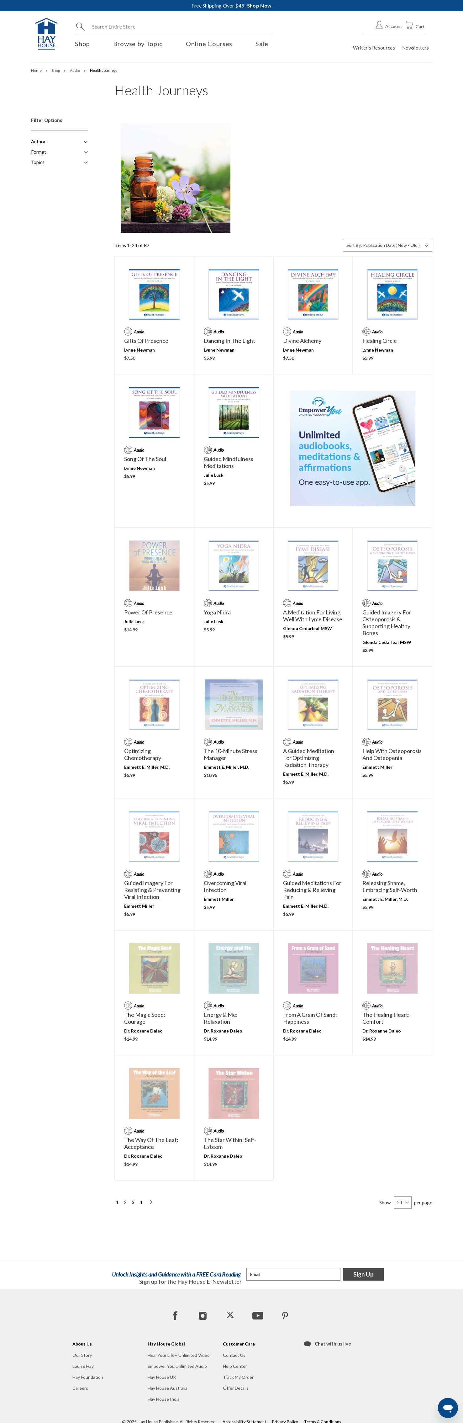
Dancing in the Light (229, 340)
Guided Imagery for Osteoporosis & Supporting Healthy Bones (386, 622)
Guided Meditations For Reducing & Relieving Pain (312, 889)
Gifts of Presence (146, 340)
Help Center (235, 1366)
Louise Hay (83, 1366)
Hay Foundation (87, 1377)
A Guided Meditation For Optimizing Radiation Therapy (308, 757)
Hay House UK (162, 1377)
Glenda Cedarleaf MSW (307, 628)
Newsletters (415, 47)
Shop (56, 70)
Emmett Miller (377, 767)
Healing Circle (379, 340)
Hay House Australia (167, 1388)
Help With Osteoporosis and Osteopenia (392, 754)
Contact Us (234, 1355)
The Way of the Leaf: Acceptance (151, 1143)
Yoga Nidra (217, 612)
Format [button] (38, 152)
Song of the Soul (145, 458)
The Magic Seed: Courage (144, 1018)
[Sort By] (387, 245)
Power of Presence (148, 612)
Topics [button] (38, 162)
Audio (75, 70)
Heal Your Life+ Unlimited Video (179, 1355)
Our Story (82, 1355)
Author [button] (38, 141)
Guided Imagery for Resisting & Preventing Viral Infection (152, 889)
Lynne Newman (139, 350)
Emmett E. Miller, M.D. (147, 767)
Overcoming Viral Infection (225, 886)
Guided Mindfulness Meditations (228, 462)
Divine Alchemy (302, 340)
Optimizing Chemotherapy (142, 754)
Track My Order (238, 1377)
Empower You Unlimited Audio (177, 1366)
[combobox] (173, 26)
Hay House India (164, 1399)
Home (36, 70)
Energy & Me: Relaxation (221, 1018)
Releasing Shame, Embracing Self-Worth (389, 886)
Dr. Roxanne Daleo (143, 1030)
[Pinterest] (285, 1315)
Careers (80, 1388)
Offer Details (236, 1388)
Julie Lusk (214, 475)
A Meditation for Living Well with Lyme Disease (312, 616)
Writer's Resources (374, 47)
